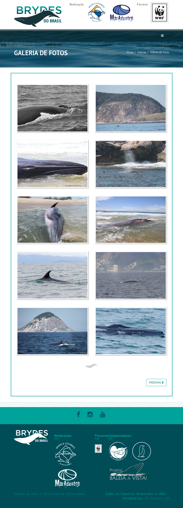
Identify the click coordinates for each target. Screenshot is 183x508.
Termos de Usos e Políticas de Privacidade (49, 493)
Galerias (141, 52)
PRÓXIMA (156, 382)
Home (130, 52)
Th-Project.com (157, 498)
